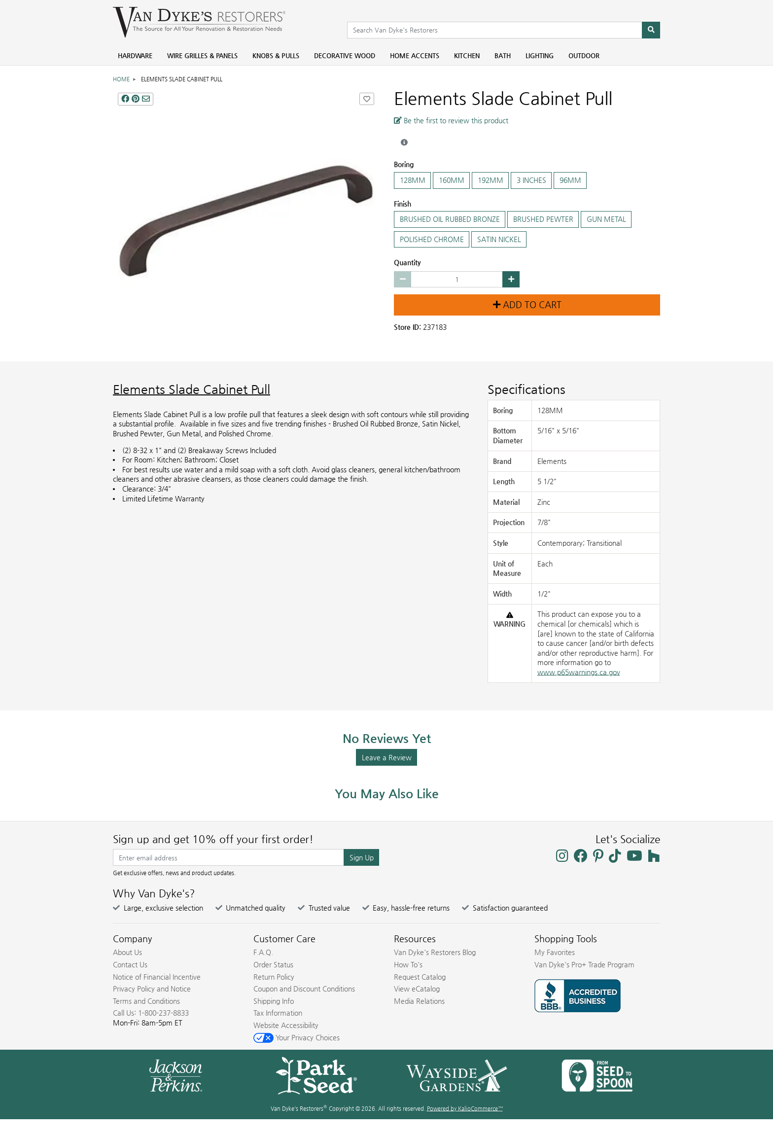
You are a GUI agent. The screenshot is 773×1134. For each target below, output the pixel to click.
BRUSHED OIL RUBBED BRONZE (449, 219)
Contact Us (130, 964)
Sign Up (362, 857)
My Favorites (554, 952)
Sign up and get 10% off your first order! (213, 839)
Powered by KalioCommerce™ (465, 1108)
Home (121, 79)
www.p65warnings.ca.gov (578, 672)
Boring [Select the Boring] (404, 164)
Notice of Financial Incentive (157, 977)
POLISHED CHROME (431, 240)
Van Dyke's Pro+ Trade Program (584, 964)
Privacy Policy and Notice (152, 988)
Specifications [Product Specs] (526, 389)
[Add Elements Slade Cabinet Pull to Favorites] (366, 99)
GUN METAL (606, 219)
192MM (490, 180)
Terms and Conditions (146, 1001)
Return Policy (273, 977)
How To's (408, 964)
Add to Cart (527, 305)
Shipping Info (273, 1001)
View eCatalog (417, 988)
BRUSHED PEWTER (543, 219)
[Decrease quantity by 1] (402, 279)
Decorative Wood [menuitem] (344, 55)
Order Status (273, 964)
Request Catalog (420, 977)
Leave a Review (387, 757)
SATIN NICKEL (499, 240)
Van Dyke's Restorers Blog (435, 952)
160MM (451, 180)
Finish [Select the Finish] (402, 204)
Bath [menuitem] (502, 55)
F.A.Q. (263, 952)
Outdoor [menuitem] (583, 55)
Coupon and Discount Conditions (304, 988)
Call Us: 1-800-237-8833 (151, 1013)
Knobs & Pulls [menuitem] (275, 55)
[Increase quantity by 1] (511, 279)
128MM (412, 180)
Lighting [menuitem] (540, 55)
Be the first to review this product (451, 120)
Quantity (407, 262)
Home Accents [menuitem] (414, 55)
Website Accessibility (285, 1025)
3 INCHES (531, 180)
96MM (570, 180)
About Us (127, 952)
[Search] (651, 30)
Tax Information (277, 1013)
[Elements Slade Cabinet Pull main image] (246, 221)
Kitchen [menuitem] (467, 55)
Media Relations (419, 1001)
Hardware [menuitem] (135, 55)
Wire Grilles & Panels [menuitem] (202, 55)
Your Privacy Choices (296, 1037)
